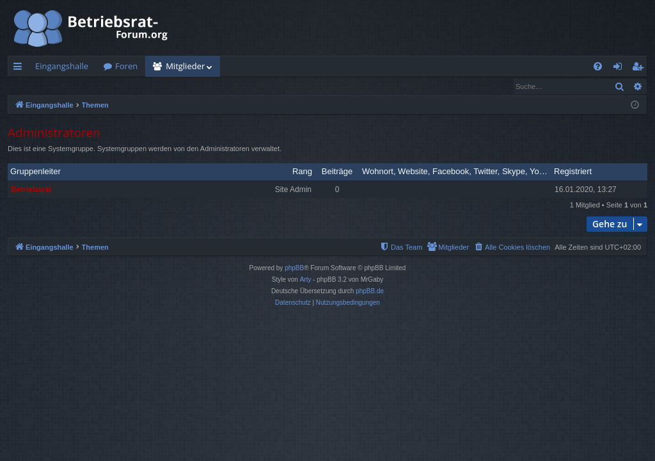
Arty (306, 280)
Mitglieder (185, 66)
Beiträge (337, 172)
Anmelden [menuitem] (621, 68)
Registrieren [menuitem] (640, 68)
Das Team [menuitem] (156, 86)
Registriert (573, 172)
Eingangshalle (61, 66)
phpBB (294, 268)
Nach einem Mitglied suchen (69, 86)
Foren (126, 66)
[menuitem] (598, 66)
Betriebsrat (31, 190)
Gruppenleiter (35, 172)
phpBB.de (370, 291)
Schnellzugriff (20, 68)
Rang (302, 172)
